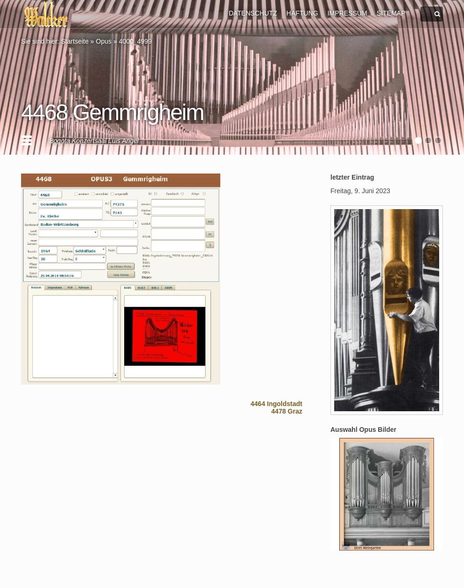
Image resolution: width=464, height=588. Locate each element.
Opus (104, 41)
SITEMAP (391, 13)
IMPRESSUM (347, 13)
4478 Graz (286, 411)
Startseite (75, 41)
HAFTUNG (302, 13)
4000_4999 (135, 41)
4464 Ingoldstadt (276, 403)
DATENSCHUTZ (253, 13)
